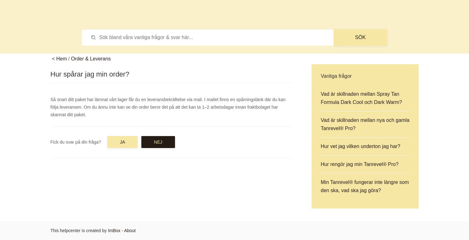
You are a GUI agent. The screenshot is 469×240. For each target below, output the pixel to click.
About (130, 230)
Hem (61, 58)
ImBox (114, 230)
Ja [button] (122, 142)
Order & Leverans (90, 58)
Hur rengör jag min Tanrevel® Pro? (359, 164)
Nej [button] (158, 142)
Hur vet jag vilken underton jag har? (360, 146)
